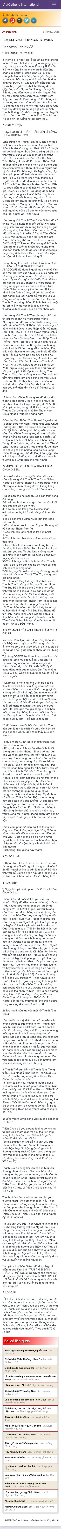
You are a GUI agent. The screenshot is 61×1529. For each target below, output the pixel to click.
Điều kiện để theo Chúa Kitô (19, 1367)
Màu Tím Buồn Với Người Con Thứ (23, 1425)
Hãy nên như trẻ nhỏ (15, 1451)
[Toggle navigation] (53, 4)
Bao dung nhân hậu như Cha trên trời (25, 1474)
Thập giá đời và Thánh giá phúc (22, 1443)
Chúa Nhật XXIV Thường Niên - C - (23, 1359)
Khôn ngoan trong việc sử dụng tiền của (26, 1350)
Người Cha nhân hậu (16, 1506)
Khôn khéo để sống (15, 1457)
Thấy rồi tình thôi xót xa (17, 1417)
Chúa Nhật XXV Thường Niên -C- (22, 1390)
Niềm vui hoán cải (14, 1385)
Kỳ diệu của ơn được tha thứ (20, 1466)
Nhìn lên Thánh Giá (15, 1500)
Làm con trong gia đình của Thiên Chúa (26, 1399)
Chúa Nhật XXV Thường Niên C (21, 1434)
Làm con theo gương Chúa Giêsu (22, 1492)
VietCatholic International (21, 5)
